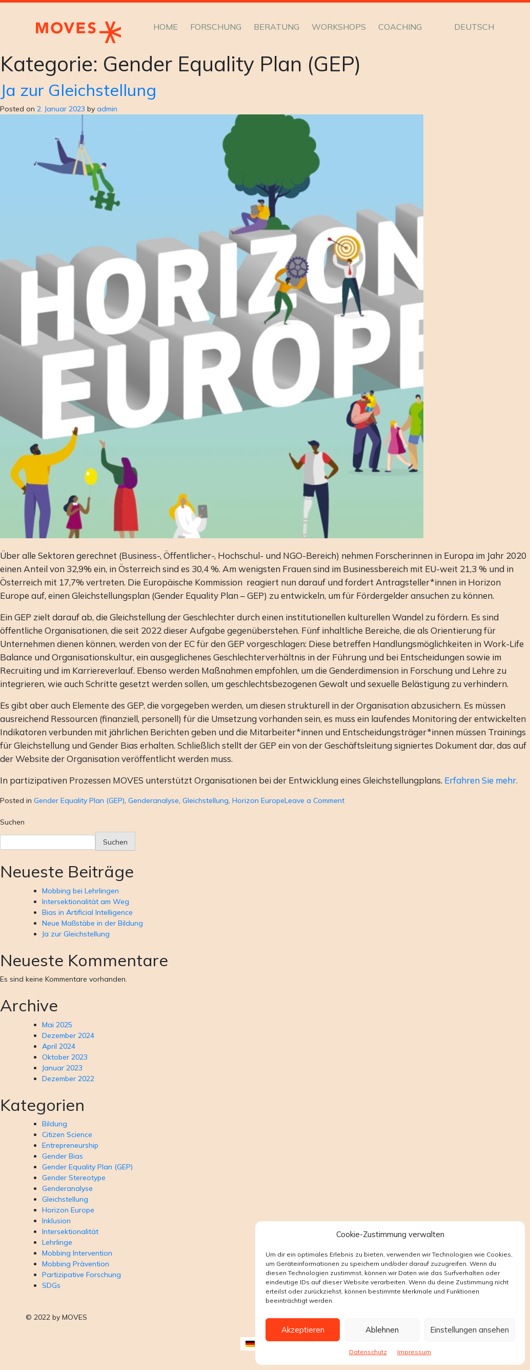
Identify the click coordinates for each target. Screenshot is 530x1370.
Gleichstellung (205, 800)
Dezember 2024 (68, 1035)
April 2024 (58, 1046)
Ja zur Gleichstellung (78, 90)
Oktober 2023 (65, 1057)
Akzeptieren (302, 1330)
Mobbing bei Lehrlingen (80, 890)
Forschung (215, 27)
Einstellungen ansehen (469, 1330)
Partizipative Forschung (81, 1274)
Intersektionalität (70, 1231)
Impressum (414, 1352)
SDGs (51, 1285)
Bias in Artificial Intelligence (87, 912)
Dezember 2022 (68, 1078)
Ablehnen (382, 1330)
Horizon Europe (258, 800)
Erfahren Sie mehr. (481, 780)
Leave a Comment (314, 800)
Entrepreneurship (70, 1145)
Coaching (400, 27)
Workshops (339, 27)
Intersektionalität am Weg (85, 901)
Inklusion (56, 1220)
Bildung (54, 1123)
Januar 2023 (62, 1067)
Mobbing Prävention (75, 1263)
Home (165, 27)
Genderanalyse (153, 800)
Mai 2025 (57, 1024)
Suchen (12, 822)
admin (107, 108)
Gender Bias (62, 1156)
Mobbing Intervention (77, 1253)
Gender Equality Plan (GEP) (79, 800)
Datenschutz (368, 1352)
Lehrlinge (57, 1242)
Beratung (276, 27)
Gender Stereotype (74, 1177)
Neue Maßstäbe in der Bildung (92, 923)
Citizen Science (67, 1134)
